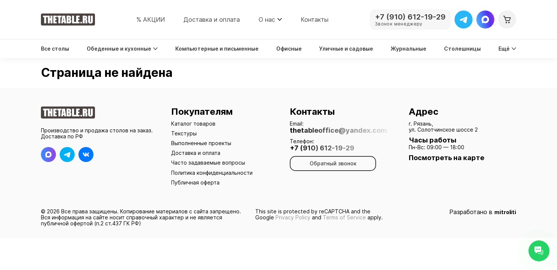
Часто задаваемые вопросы (208, 162)
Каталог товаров (193, 123)
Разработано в (482, 212)
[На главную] (68, 20)
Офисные (289, 49)
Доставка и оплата (212, 19)
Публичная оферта (195, 182)
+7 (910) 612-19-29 (322, 148)
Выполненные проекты (201, 143)
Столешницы (462, 49)
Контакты (314, 19)
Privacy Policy (292, 217)
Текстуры (184, 133)
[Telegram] (464, 19)
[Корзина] (507, 19)
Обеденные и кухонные (122, 49)
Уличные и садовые (346, 49)
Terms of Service (344, 217)
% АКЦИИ (150, 19)
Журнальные (408, 49)
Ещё (507, 49)
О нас (267, 19)
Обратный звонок (333, 163)
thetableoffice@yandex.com (338, 130)
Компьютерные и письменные (217, 49)
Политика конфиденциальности (212, 173)
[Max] (485, 19)
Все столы (55, 49)
